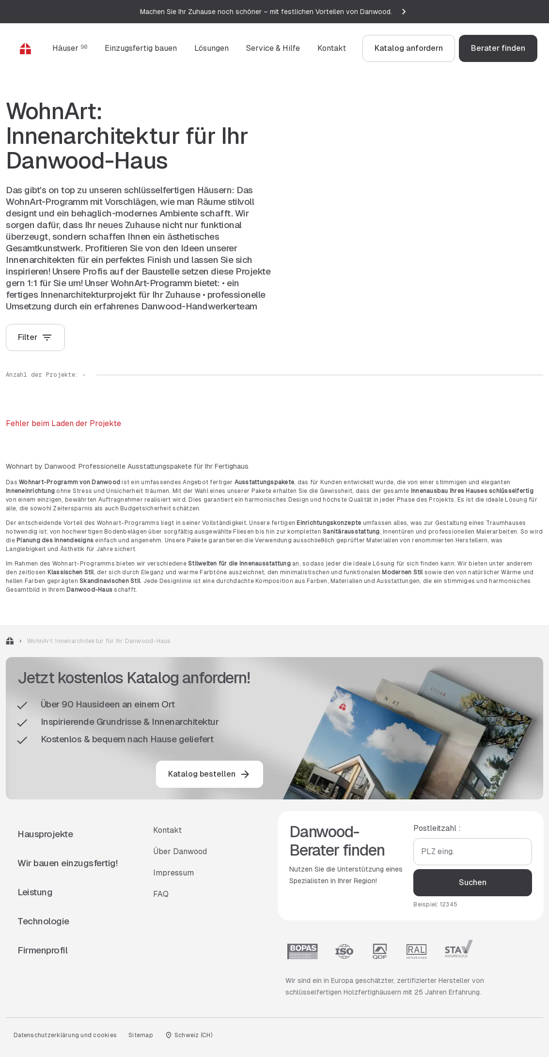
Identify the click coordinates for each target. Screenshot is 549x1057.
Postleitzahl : (437, 828)
